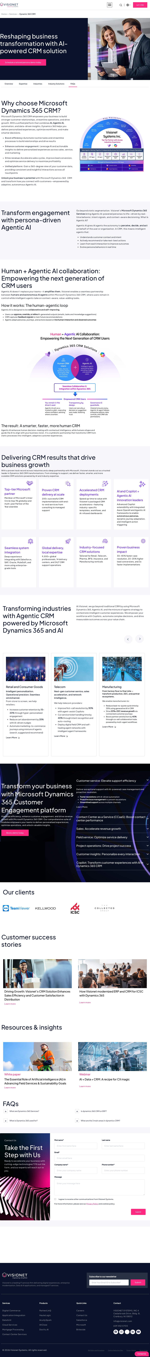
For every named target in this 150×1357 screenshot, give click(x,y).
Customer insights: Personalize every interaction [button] (108, 854)
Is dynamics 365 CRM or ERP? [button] (94, 1111)
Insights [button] (107, 5)
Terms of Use (144, 1350)
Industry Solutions (56, 84)
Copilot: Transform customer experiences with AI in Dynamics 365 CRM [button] (109, 864)
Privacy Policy (92, 1204)
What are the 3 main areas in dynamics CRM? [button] (100, 1120)
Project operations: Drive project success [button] (103, 845)
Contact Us (141, 1354)
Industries (37, 84)
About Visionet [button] (91, 5)
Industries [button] (39, 5)
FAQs (72, 84)
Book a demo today (15, 833)
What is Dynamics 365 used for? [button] (24, 1120)
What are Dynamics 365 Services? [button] (24, 1111)
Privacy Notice (131, 1350)
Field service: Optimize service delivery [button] (101, 837)
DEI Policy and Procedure (96, 1350)
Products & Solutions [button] (70, 5)
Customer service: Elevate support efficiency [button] (106, 780)
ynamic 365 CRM (28, 14)
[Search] (121, 5)
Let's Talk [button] (140, 5)
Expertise (23, 84)
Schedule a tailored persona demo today (23, 62)
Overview (9, 84)
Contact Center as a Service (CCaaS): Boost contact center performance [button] (110, 818)
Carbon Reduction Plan (115, 1350)
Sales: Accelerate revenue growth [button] (98, 828)
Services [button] (52, 5)
